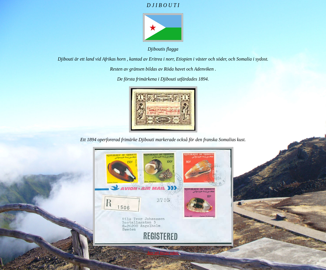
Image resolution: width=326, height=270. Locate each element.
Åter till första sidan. (163, 253)
